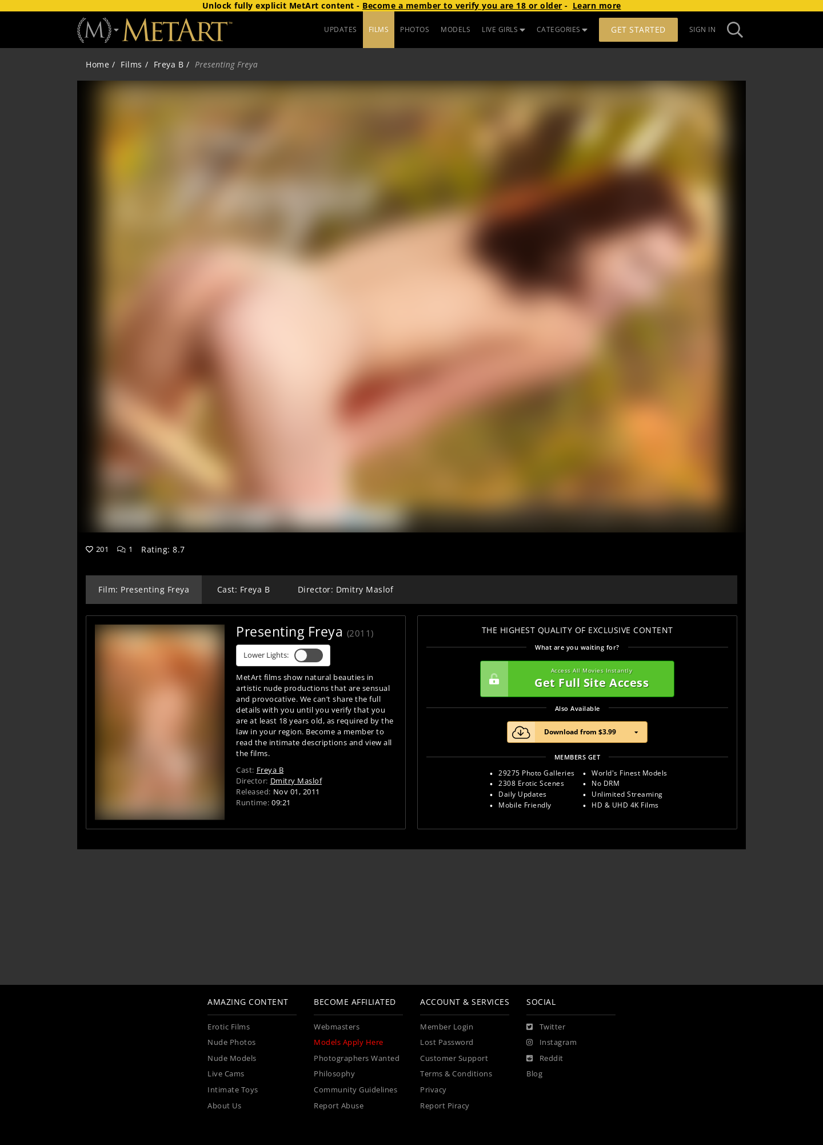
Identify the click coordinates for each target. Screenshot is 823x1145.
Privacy (433, 1090)
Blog (534, 1074)
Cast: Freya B (243, 589)
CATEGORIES (562, 29)
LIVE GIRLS (503, 29)
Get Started (638, 29)
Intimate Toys (232, 1090)
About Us (224, 1106)
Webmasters (336, 1027)
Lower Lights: (283, 655)
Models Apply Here (348, 1042)
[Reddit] (545, 1058)
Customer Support (454, 1058)
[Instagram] (551, 1042)
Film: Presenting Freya (143, 589)
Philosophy (334, 1074)
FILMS (379, 29)
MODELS (455, 29)
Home (97, 64)
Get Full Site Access (574, 679)
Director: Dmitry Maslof (346, 589)
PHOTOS (414, 29)
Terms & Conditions (456, 1074)
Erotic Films (228, 1027)
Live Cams (226, 1074)
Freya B (169, 64)
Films (131, 64)
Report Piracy (445, 1106)
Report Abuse (338, 1106)
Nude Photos (231, 1042)
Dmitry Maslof (296, 781)
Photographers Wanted (356, 1058)
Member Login (446, 1027)
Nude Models (232, 1058)
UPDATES (340, 29)
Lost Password (447, 1042)
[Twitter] (545, 1027)
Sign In (702, 29)
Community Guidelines (355, 1090)
